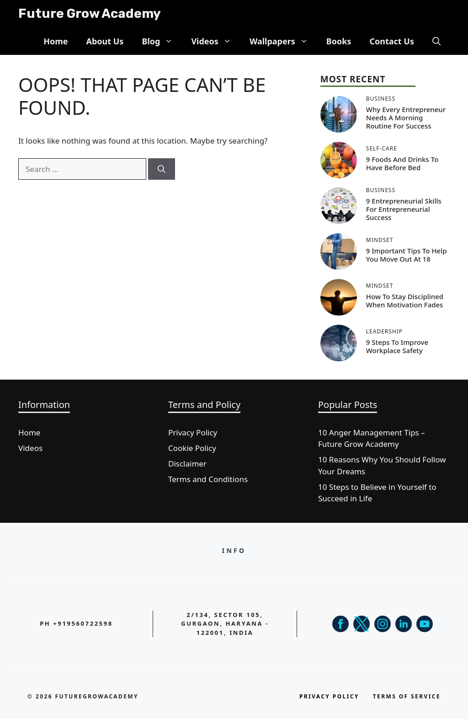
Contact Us (391, 41)
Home (55, 41)
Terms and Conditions (208, 479)
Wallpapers (283, 41)
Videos (215, 41)
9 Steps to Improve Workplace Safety (397, 346)
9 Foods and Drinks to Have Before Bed (402, 163)
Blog (162, 41)
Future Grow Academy (89, 13)
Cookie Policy (192, 448)
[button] (436, 41)
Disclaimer (187, 463)
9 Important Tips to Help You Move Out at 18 (406, 254)
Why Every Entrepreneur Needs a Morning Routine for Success (406, 117)
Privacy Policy (192, 432)
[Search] (161, 169)
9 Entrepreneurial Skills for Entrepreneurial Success (403, 209)
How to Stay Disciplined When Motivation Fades (404, 300)
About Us (104, 41)
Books (338, 41)
